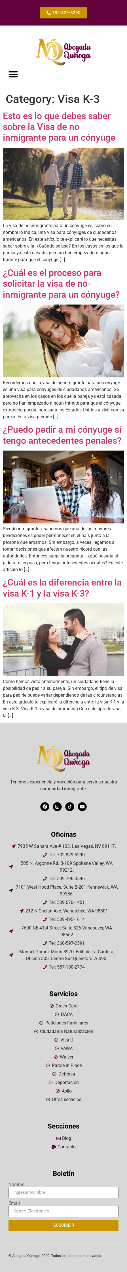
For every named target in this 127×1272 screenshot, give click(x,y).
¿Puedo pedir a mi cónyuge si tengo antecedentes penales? (62, 435)
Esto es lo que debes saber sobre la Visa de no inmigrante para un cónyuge (59, 127)
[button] (13, 74)
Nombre (16, 1184)
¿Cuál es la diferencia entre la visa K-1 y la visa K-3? (62, 588)
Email (14, 1203)
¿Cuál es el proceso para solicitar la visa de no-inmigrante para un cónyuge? (61, 283)
